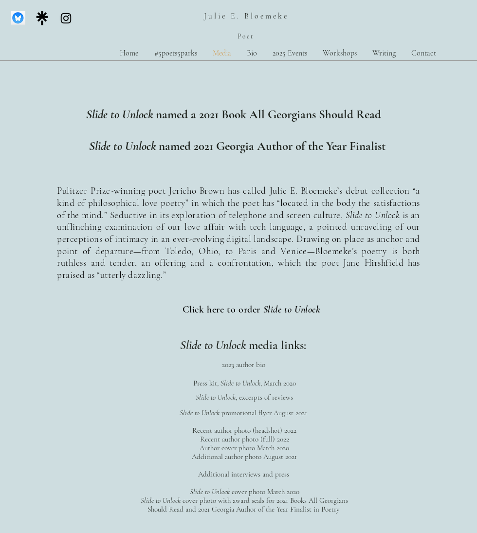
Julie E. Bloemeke (246, 16)
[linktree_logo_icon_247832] (42, 18)
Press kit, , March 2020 (244, 383)
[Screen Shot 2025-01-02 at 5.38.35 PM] (18, 18)
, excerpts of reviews (264, 397)
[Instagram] (66, 18)
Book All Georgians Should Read (301, 114)
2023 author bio (244, 364)
